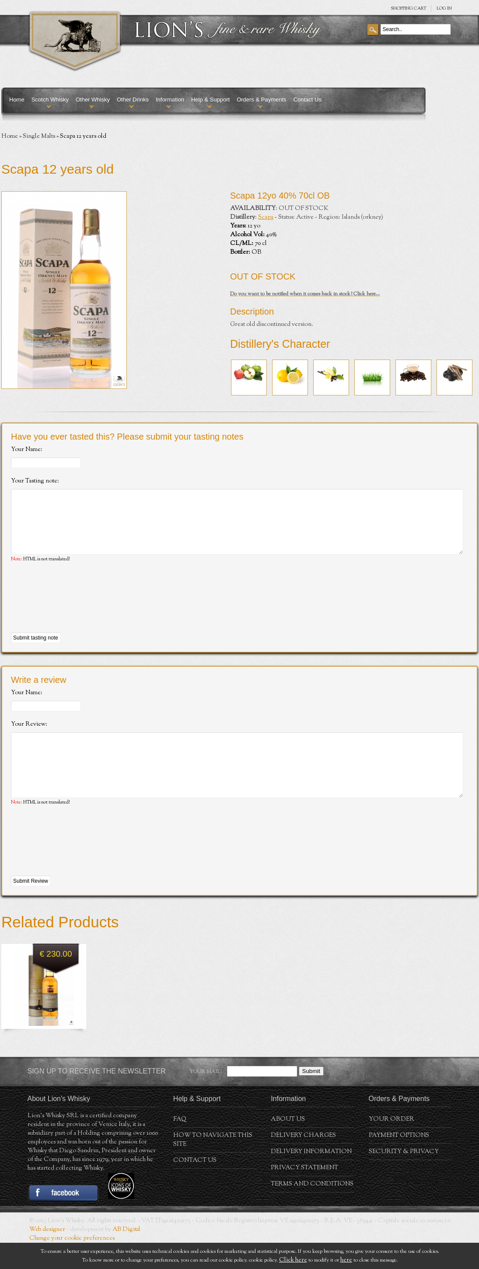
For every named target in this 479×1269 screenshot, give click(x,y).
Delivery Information (311, 1178)
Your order (391, 1145)
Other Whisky (93, 99)
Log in (444, 8)
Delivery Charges (303, 1161)
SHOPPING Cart (409, 8)
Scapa (265, 217)
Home (16, 99)
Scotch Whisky (50, 99)
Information (170, 99)
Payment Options (399, 1161)
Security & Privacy (404, 1178)
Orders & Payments (261, 99)
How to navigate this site (212, 1166)
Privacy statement (304, 1194)
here (346, 1260)
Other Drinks (133, 99)
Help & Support (210, 99)
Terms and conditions (312, 1210)
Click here (293, 1260)
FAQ (179, 1145)
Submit (311, 1097)
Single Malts (39, 136)
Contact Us (308, 99)
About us (288, 1145)
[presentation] (77, 611)
